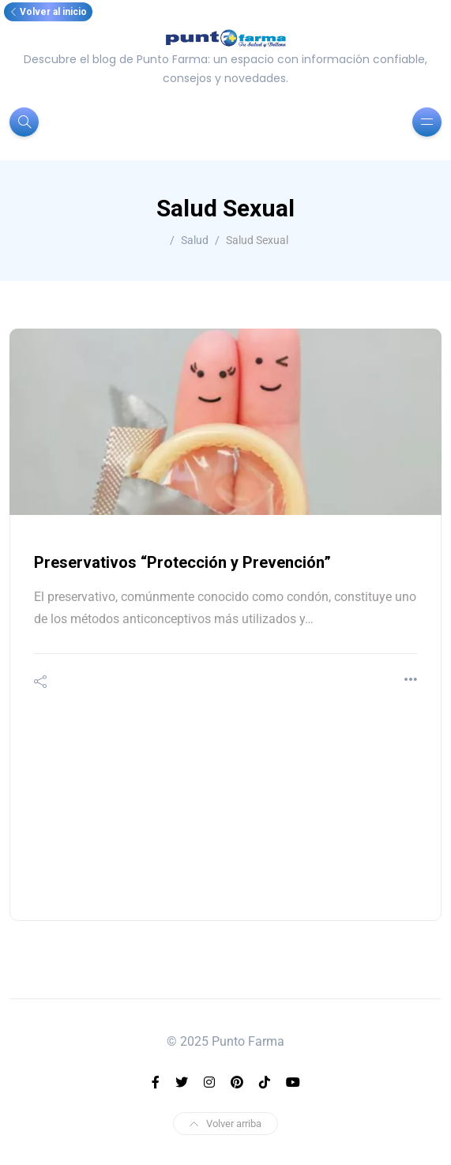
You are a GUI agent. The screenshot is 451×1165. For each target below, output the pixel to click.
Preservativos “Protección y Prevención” (182, 562)
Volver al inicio (48, 11)
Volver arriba (225, 1123)
